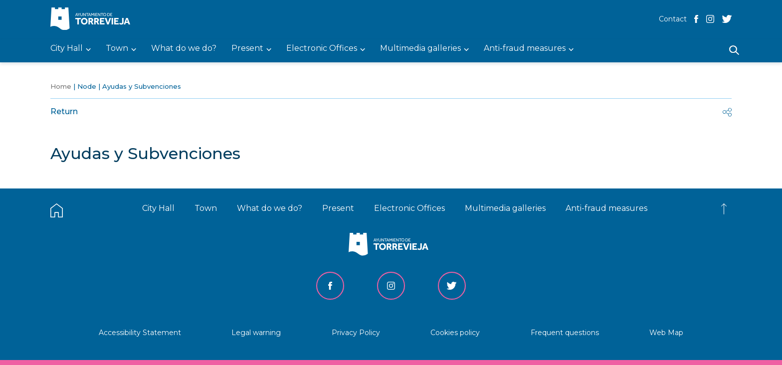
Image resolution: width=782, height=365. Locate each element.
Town (206, 208)
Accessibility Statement (140, 332)
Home (60, 86)
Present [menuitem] (247, 48)
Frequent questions (565, 332)
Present (338, 208)
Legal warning (256, 332)
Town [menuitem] (117, 48)
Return (64, 111)
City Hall (158, 208)
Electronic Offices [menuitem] (321, 48)
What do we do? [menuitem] (183, 48)
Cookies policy (455, 332)
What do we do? (269, 208)
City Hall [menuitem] (66, 48)
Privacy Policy (356, 332)
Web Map (666, 332)
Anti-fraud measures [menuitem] (525, 48)
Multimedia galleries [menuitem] (420, 48)
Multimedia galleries (505, 208)
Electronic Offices (409, 208)
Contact (673, 18)
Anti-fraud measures (606, 208)
